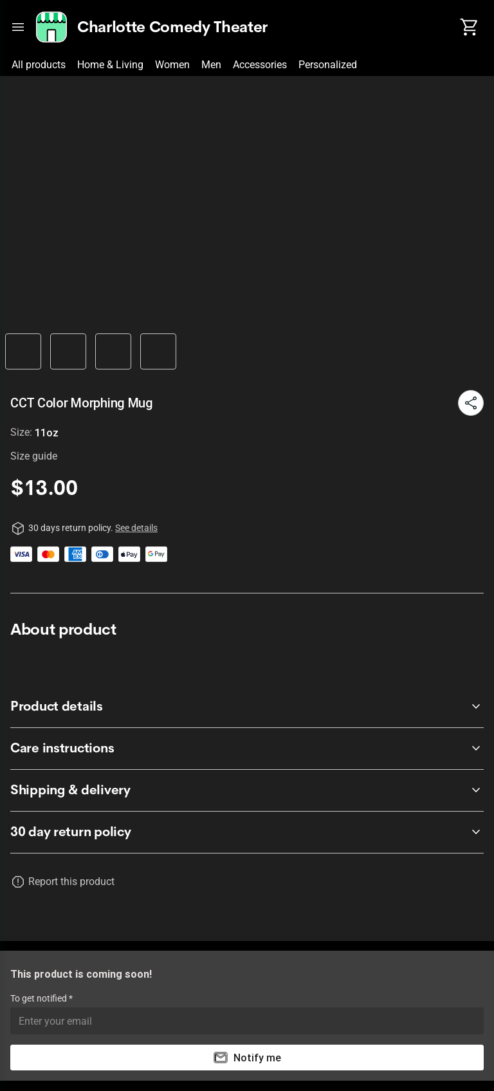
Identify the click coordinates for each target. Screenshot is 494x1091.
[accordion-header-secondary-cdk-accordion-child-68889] (247, 790)
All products (39, 65)
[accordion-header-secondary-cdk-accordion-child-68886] (247, 832)
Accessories (260, 65)
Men (211, 65)
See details (136, 528)
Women (172, 65)
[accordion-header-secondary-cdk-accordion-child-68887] (247, 706)
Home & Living (110, 65)
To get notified (39, 998)
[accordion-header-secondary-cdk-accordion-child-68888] (247, 748)
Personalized (327, 65)
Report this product (71, 881)
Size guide (33, 456)
